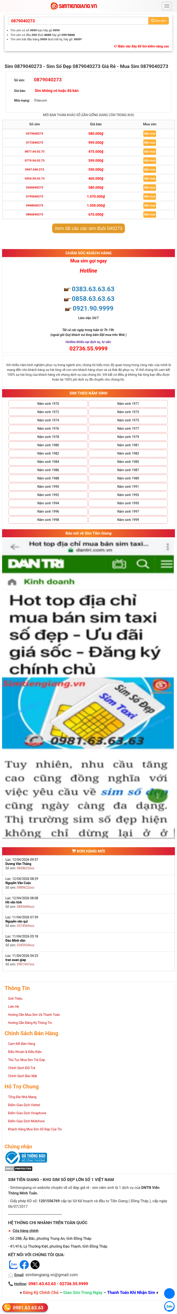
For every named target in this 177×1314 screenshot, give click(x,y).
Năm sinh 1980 (48, 445)
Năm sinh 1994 (48, 503)
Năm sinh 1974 (48, 420)
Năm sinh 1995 (128, 503)
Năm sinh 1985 (128, 462)
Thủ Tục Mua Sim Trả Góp (26, 1060)
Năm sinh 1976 (48, 428)
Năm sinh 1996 (48, 511)
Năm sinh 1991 (128, 486)
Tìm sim (158, 21)
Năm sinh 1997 (128, 511)
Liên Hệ (13, 1006)
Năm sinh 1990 (48, 486)
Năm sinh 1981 (128, 445)
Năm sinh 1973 (128, 412)
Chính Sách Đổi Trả (21, 1068)
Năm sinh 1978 (48, 437)
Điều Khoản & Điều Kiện (25, 1052)
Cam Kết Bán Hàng (21, 1044)
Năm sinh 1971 (128, 404)
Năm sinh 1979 (128, 437)
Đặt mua (149, 133)
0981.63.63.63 (28, 1307)
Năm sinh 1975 (128, 420)
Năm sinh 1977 (128, 428)
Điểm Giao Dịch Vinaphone (27, 1113)
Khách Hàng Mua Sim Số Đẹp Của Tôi (35, 1129)
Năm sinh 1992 (48, 495)
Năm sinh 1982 (48, 453)
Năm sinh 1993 (128, 495)
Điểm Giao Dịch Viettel (24, 1105)
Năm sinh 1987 (128, 470)
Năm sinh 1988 (48, 478)
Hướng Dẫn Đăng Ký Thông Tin (30, 1023)
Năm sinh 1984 (48, 462)
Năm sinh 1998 (48, 520)
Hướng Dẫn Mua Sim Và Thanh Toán (34, 1015)
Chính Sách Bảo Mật (22, 1076)
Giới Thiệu (15, 998)
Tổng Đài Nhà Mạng (22, 1097)
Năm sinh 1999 (128, 520)
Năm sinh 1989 (128, 478)
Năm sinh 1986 (48, 470)
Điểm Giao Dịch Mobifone (26, 1121)
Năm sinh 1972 (48, 412)
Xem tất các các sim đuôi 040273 (88, 228)
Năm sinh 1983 (128, 453)
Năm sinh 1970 (48, 404)
